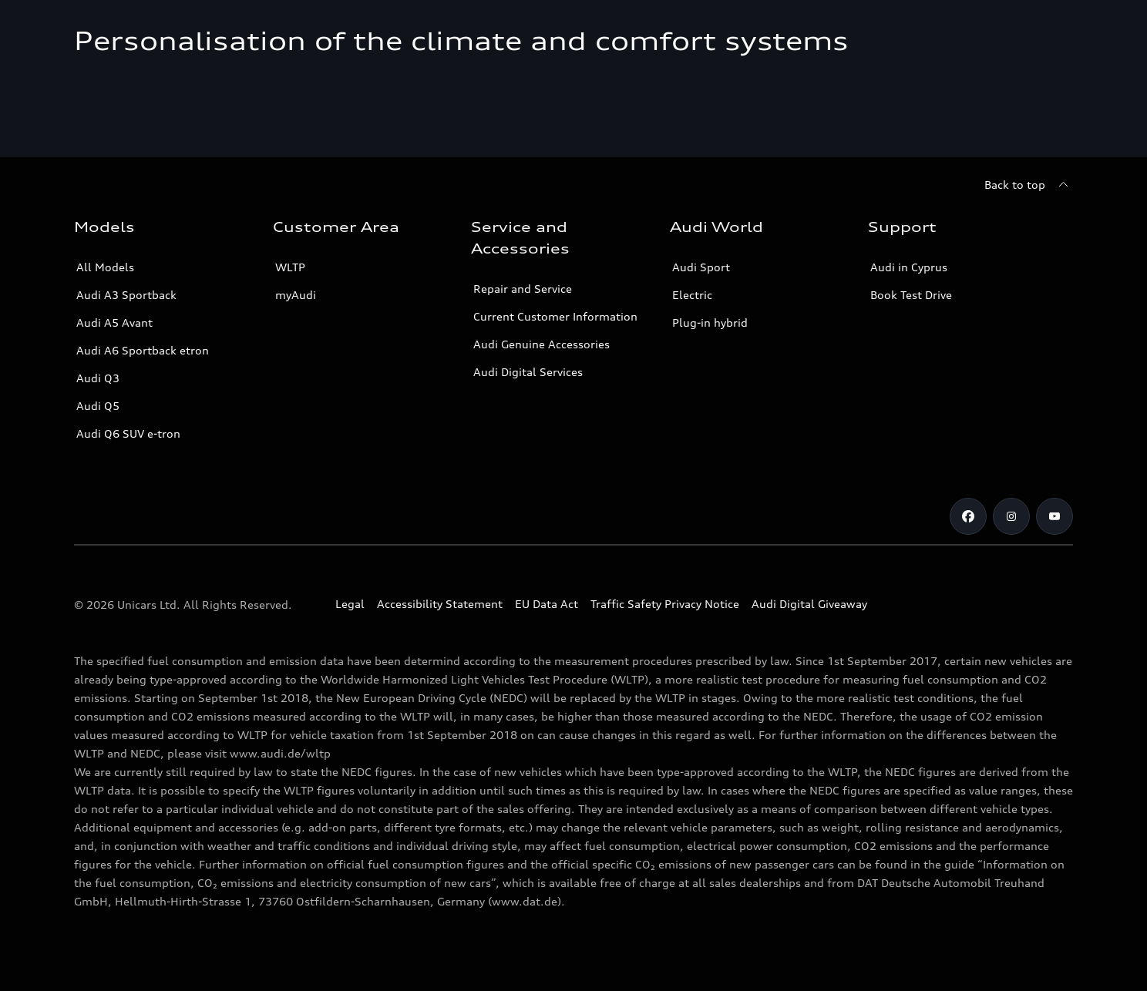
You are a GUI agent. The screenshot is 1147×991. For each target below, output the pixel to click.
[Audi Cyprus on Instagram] (1011, 516)
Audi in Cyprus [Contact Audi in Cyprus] (908, 267)
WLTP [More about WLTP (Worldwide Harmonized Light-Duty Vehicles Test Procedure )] (290, 267)
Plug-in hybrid (710, 322)
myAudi (295, 294)
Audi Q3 (97, 378)
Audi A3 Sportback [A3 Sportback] (126, 294)
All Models (105, 267)
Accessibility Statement (440, 603)
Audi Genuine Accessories (541, 344)
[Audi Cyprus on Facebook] (968, 516)
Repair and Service (522, 288)
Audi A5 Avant (114, 322)
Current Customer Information (555, 316)
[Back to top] (1028, 185)
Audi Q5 (97, 405)
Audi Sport (701, 267)
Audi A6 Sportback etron (142, 350)
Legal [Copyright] (350, 603)
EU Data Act (546, 603)
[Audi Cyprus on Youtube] (1054, 516)
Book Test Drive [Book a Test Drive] (911, 294)
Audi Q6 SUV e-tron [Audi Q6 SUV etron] (128, 433)
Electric (692, 294)
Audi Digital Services (528, 371)
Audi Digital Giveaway (809, 603)
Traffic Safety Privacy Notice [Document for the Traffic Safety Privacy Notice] (664, 603)
